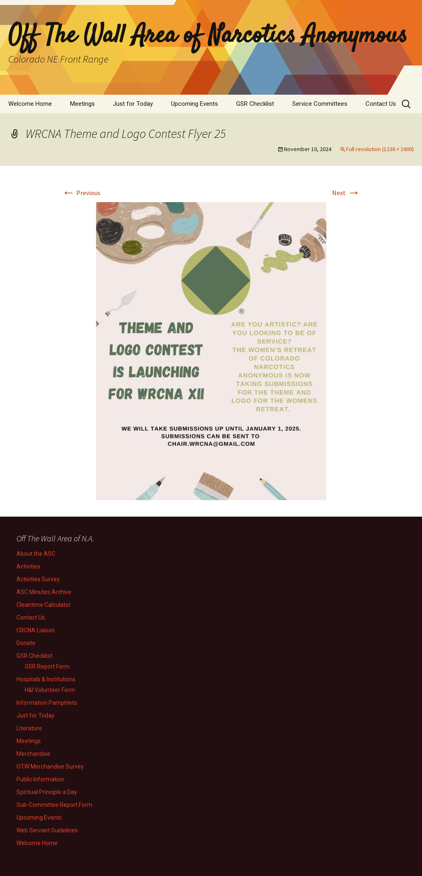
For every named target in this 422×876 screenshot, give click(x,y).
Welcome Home (30, 103)
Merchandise (33, 753)
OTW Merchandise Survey (50, 766)
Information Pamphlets (46, 702)
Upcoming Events (194, 103)
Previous (81, 193)
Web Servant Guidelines (47, 830)
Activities (28, 566)
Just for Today (133, 103)
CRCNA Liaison (35, 630)
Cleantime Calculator (43, 604)
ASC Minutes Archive (43, 592)
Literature (29, 728)
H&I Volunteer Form (50, 690)
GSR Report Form (47, 666)
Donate (25, 643)
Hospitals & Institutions (45, 679)
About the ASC (35, 553)
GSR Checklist (255, 103)
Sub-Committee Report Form (54, 804)
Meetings (82, 103)
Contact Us (381, 103)
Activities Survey (38, 579)
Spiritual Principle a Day (46, 792)
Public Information (40, 779)
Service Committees (319, 103)
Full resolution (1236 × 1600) (380, 149)
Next (346, 193)
